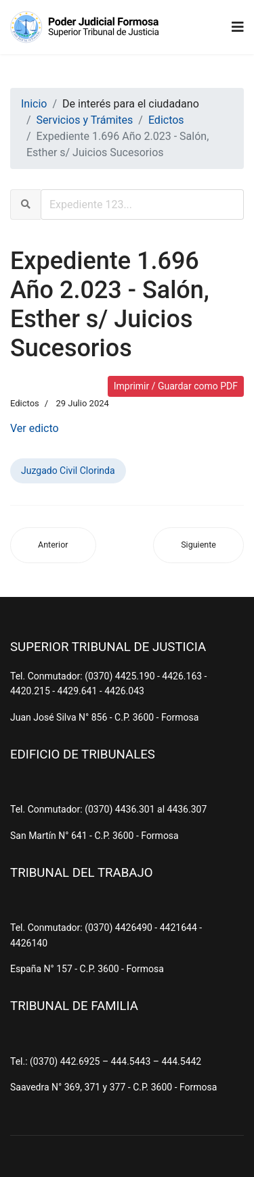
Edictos (24, 403)
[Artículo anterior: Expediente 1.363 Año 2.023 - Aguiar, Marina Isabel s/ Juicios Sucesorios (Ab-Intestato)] (53, 545)
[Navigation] (238, 27)
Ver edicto (34, 428)
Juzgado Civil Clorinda (68, 470)
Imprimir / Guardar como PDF (176, 386)
